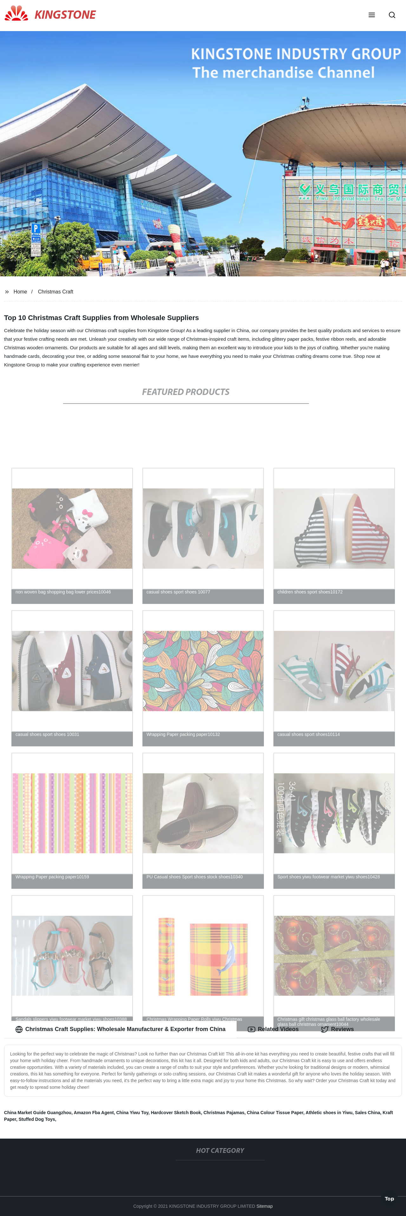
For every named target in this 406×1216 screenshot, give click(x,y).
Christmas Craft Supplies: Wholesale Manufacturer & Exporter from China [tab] (120, 1029)
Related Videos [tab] (273, 1029)
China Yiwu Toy (132, 1112)
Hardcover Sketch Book (176, 1112)
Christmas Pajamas (223, 1112)
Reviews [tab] (337, 1029)
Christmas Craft (55, 291)
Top (389, 1199)
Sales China (367, 1112)
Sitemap (264, 1206)
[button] (371, 15)
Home (20, 291)
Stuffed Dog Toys (37, 1119)
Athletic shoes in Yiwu (329, 1112)
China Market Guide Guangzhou (37, 1112)
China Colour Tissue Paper (275, 1112)
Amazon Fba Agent (94, 1112)
